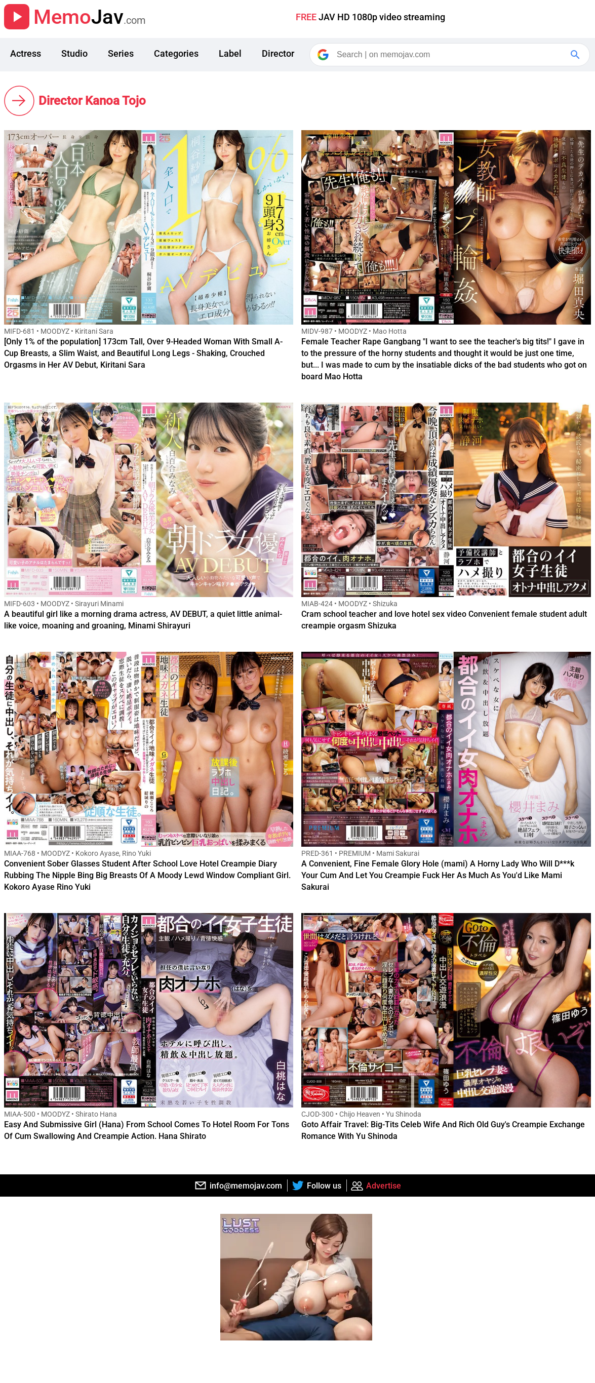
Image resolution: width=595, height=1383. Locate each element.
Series (121, 53)
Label (230, 53)
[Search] (450, 55)
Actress (25, 53)
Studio (74, 53)
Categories (176, 53)
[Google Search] (576, 55)
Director (278, 53)
